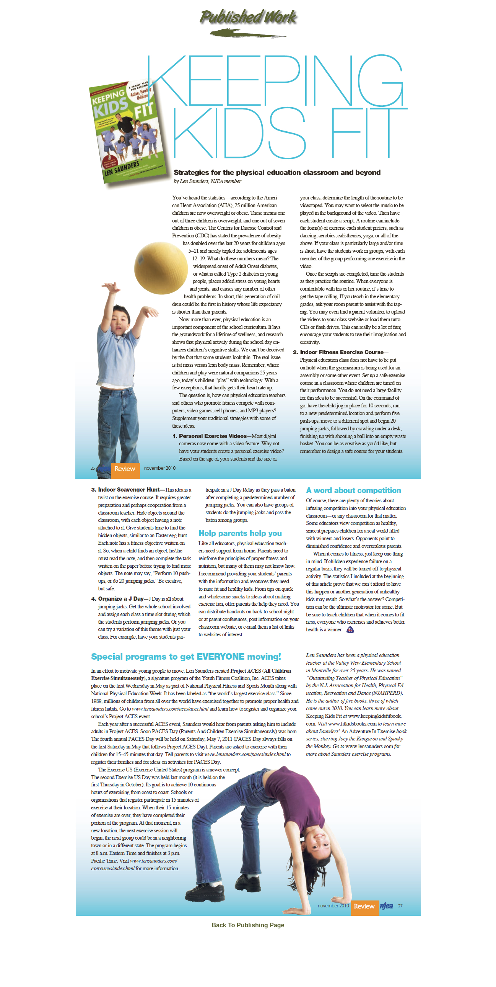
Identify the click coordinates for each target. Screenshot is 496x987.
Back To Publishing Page (248, 925)
